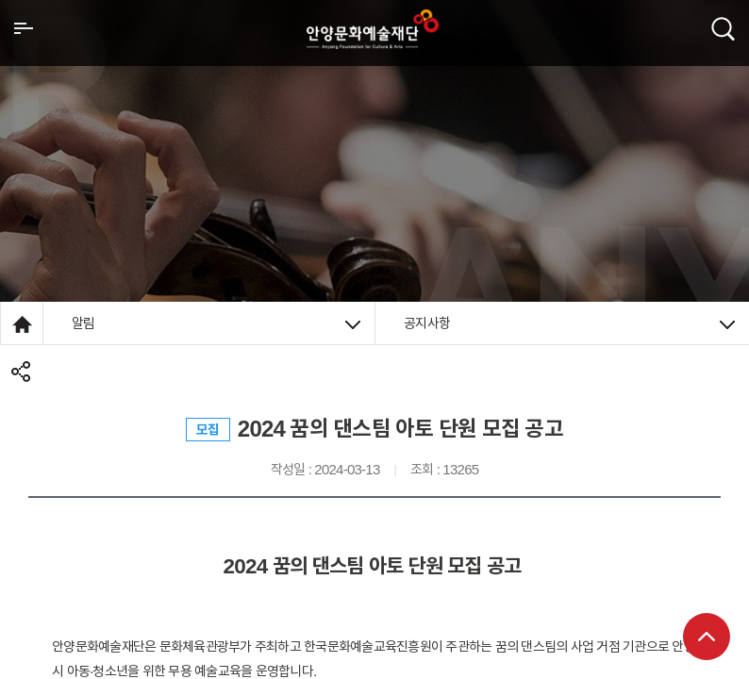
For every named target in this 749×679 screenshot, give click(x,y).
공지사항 (569, 323)
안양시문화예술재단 (373, 29)
